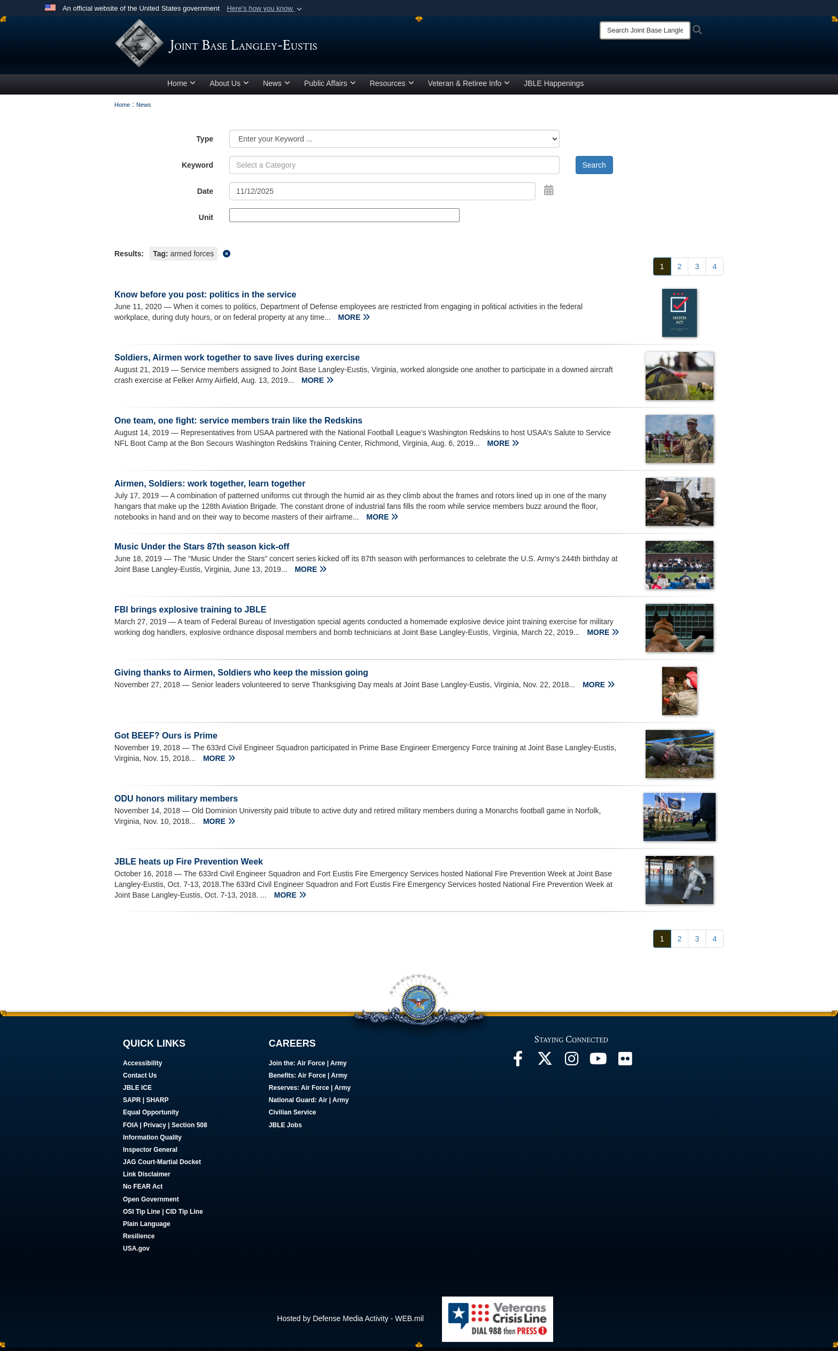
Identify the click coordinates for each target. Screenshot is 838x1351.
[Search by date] (382, 195)
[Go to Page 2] (680, 270)
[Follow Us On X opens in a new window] (544, 1065)
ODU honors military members (176, 802)
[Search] (645, 30)
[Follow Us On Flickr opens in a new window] (624, 1065)
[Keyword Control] (394, 169)
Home (181, 87)
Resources (392, 87)
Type (204, 142)
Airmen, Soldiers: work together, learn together (209, 487)
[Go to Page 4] (714, 270)
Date (205, 195)
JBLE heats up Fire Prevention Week (188, 865)
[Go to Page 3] (697, 270)
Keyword (197, 168)
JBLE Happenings (554, 87)
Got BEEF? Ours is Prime (166, 739)
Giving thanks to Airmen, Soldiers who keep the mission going (241, 676)
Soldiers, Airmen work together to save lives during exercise (237, 361)
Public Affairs (330, 87)
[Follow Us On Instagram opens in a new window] (571, 1065)
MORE (354, 321)
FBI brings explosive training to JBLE (190, 613)
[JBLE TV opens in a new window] (598, 1065)
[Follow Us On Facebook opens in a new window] (518, 1065)
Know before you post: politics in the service (205, 298)
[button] (265, 8)
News (276, 87)
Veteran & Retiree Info (469, 87)
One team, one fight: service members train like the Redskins (238, 424)
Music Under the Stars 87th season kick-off (201, 550)
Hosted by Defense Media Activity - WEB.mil (350, 1322)
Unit (206, 221)
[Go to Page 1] (662, 270)
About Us (229, 87)
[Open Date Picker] (549, 194)
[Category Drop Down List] (394, 142)
